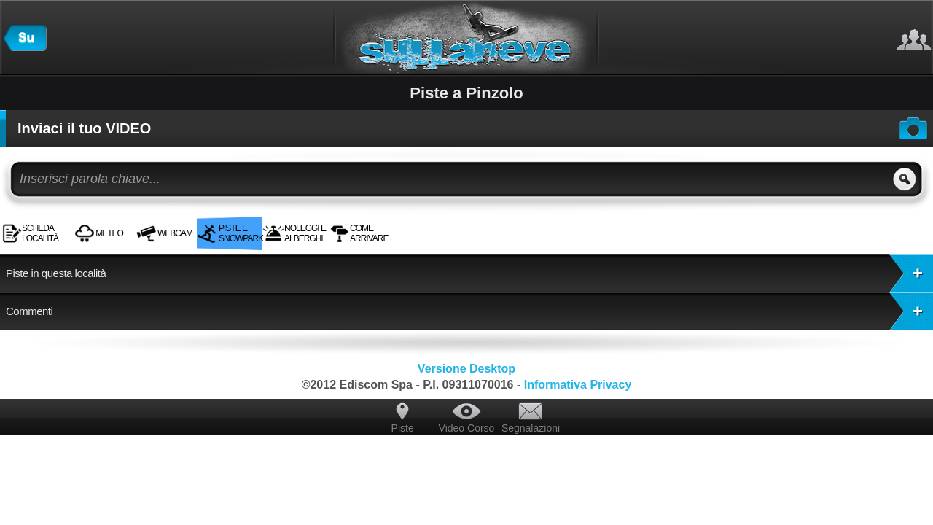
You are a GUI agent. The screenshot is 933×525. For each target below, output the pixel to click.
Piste (402, 428)
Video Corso (467, 428)
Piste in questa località (469, 273)
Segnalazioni (530, 428)
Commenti (469, 311)
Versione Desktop (466, 368)
